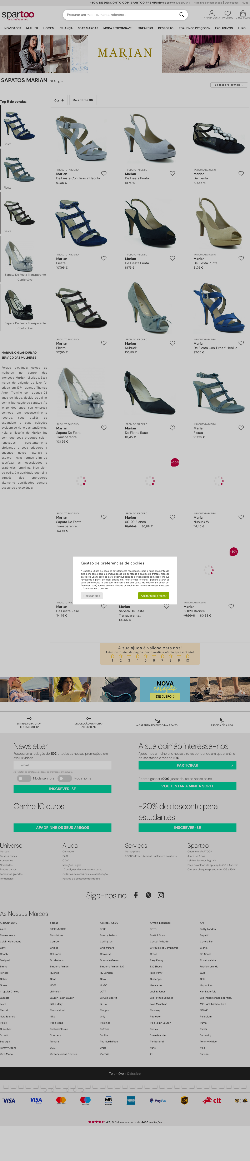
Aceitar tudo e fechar (153, 595)
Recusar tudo (92, 595)
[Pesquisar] (182, 15)
